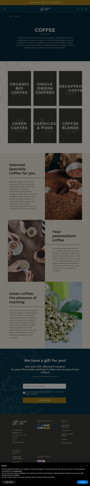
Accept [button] (82, 482)
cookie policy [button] (18, 471)
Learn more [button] (9, 482)
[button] (87, 465)
